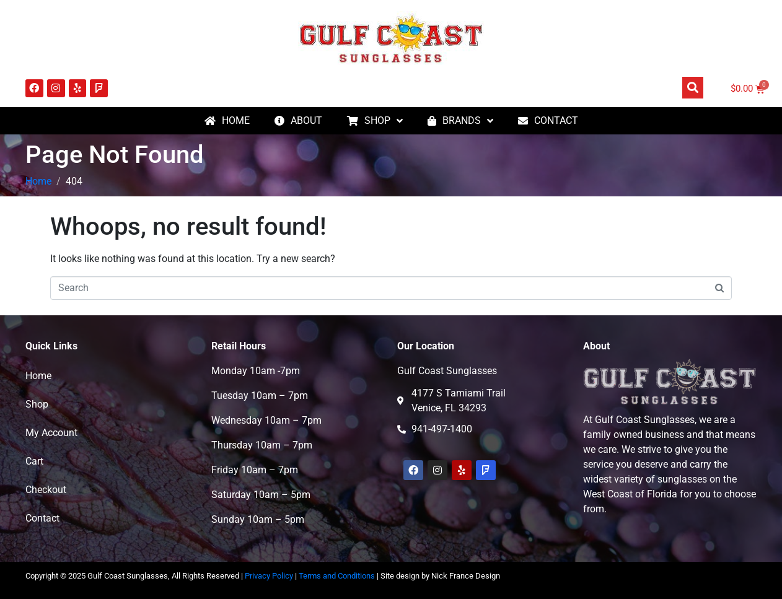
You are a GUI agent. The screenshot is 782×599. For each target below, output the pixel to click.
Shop (36, 404)
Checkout (45, 490)
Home (38, 376)
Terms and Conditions (337, 575)
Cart (34, 461)
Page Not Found (114, 154)
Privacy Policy (269, 575)
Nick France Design (465, 575)
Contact (42, 518)
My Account (51, 433)
